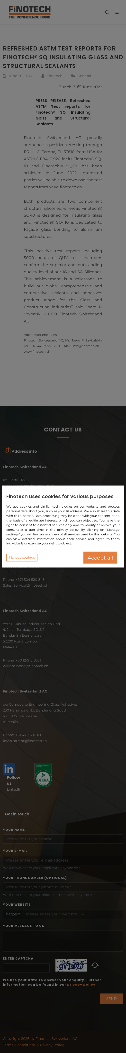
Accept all (100, 557)
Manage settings (22, 557)
